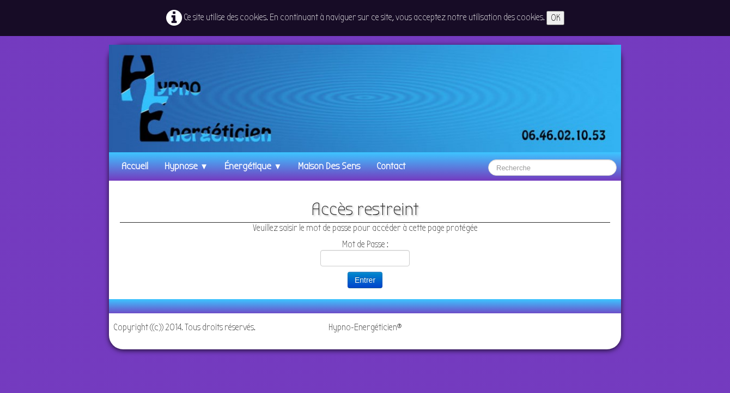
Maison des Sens (329, 166)
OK (555, 18)
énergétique (253, 166)
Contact (390, 166)
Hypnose (186, 166)
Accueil (134, 166)
